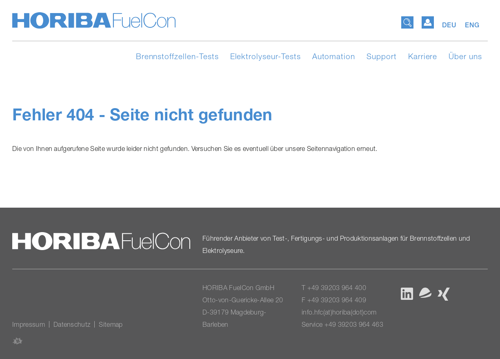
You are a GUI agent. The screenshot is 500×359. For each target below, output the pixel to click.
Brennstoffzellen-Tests (177, 56)
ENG (472, 25)
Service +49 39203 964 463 (342, 324)
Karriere (423, 56)
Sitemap (110, 324)
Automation (334, 56)
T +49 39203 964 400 (334, 287)
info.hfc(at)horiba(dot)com (339, 312)
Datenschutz (72, 324)
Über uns (465, 56)
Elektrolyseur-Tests (265, 56)
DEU (450, 25)
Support (382, 56)
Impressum (28, 324)
